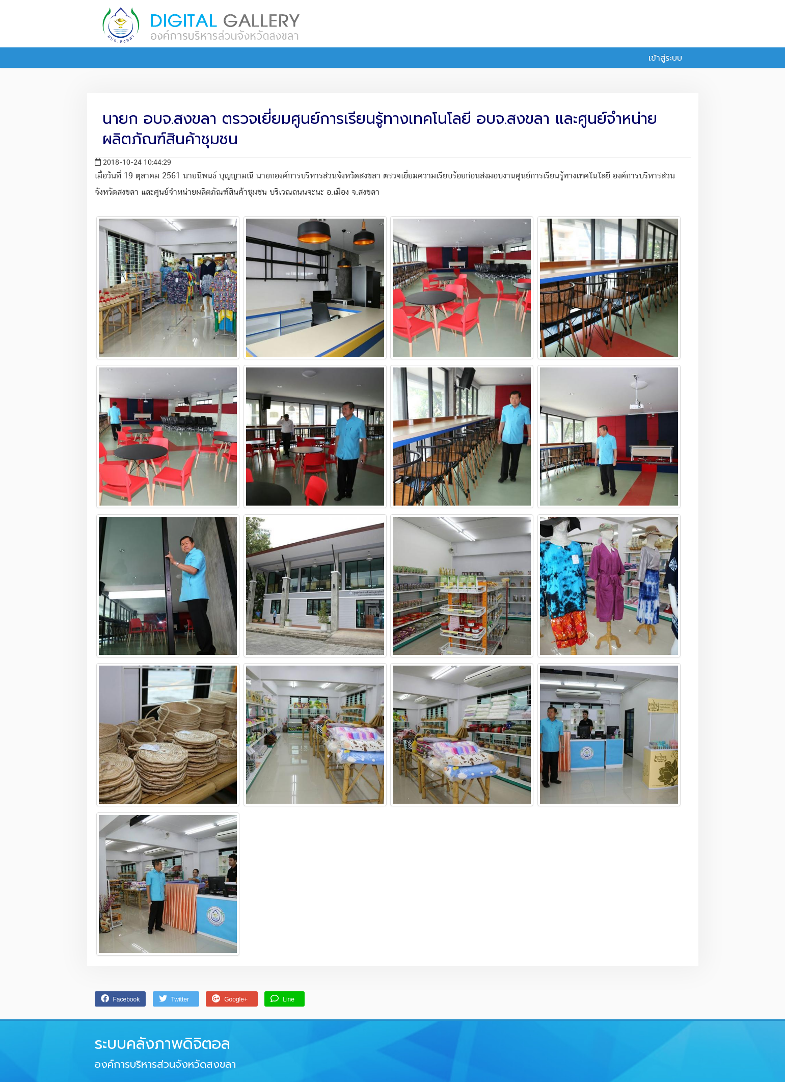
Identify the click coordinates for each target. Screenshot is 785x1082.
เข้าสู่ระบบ (659, 58)
